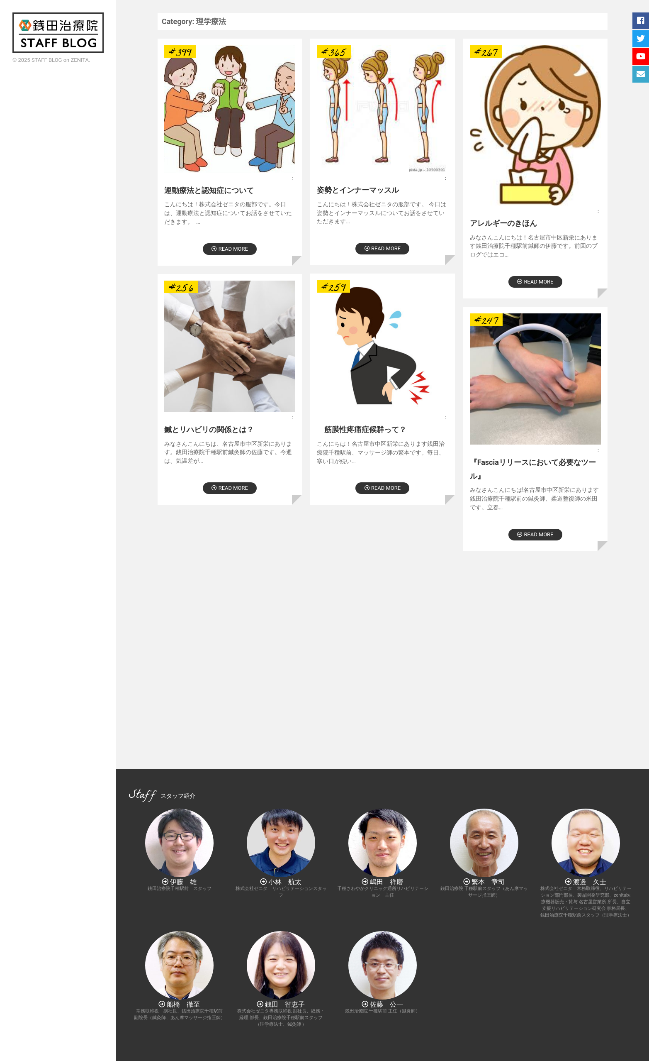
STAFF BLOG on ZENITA (60, 60)
